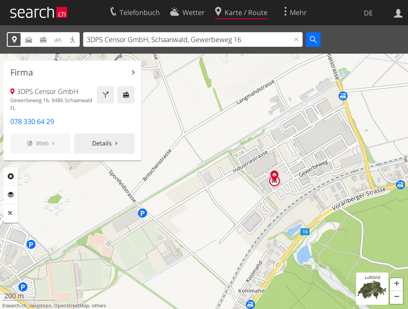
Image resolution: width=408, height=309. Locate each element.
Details (102, 143)
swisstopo (40, 306)
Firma (21, 72)
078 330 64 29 (32, 121)
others (99, 306)
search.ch (16, 306)
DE (368, 13)
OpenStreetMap (71, 306)
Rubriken (10, 176)
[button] (396, 284)
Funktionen (10, 213)
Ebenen (10, 195)
